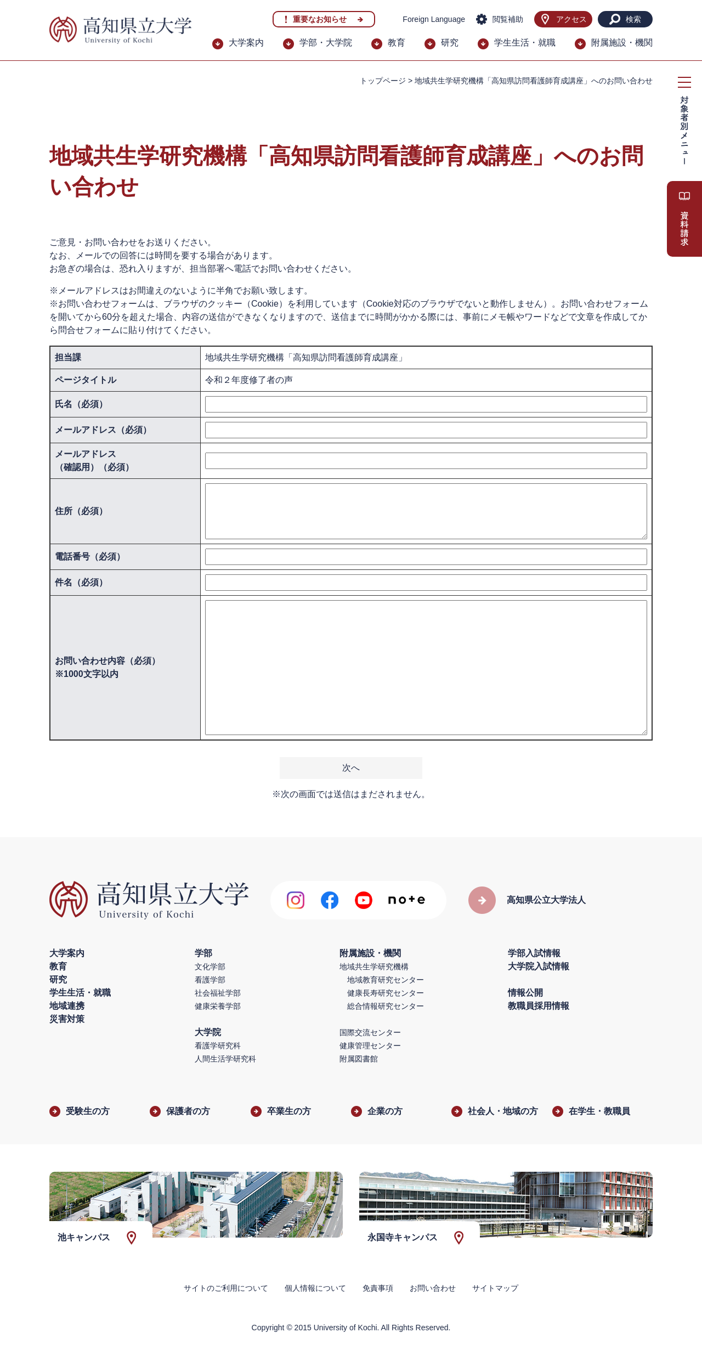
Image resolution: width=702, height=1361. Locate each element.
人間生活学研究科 (225, 1058)
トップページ (383, 80)
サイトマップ (495, 1288)
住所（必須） (81, 511)
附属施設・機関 (622, 42)
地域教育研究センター (385, 979)
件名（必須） (81, 582)
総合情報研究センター (385, 1006)
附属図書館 (358, 1058)
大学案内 (246, 42)
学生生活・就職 (525, 42)
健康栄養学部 (218, 1006)
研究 (449, 42)
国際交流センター (370, 1032)
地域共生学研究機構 (374, 966)
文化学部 (210, 966)
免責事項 (378, 1288)
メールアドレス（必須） (103, 429)
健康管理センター (370, 1045)
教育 (396, 42)
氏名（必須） (81, 404)
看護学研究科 (218, 1045)
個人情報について (315, 1288)
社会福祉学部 (218, 993)
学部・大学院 (325, 42)
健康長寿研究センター (385, 993)
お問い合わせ (433, 1288)
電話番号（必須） (90, 556)
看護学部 (210, 979)
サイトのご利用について (226, 1288)
